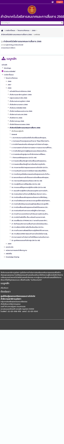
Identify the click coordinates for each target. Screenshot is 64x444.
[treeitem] (32, 64)
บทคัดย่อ (37, 34)
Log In (60, 2)
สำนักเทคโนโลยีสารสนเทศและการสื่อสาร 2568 (22, 41)
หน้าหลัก (4, 65)
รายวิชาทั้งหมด (9, 75)
